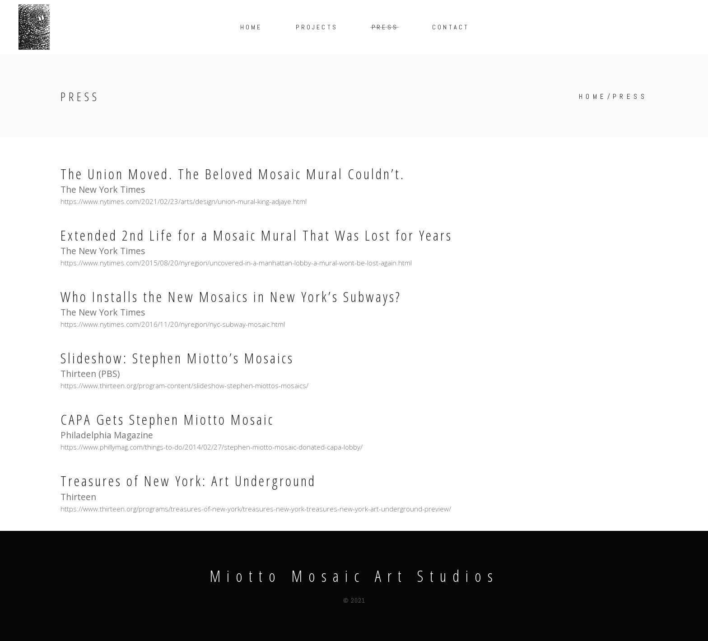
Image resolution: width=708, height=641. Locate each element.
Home (593, 96)
